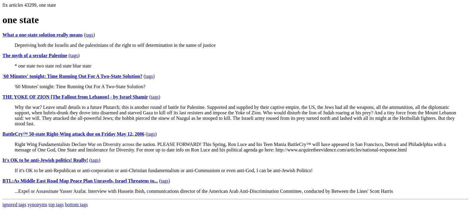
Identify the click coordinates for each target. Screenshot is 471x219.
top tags (56, 204)
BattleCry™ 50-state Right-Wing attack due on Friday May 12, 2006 (73, 134)
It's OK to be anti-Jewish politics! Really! (45, 160)
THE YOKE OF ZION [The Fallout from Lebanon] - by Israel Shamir (75, 96)
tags (89, 34)
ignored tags (14, 204)
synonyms (37, 204)
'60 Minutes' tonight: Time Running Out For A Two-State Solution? (72, 76)
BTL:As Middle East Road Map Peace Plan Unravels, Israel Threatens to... (80, 180)
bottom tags (76, 204)
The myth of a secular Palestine (34, 55)
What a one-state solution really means (42, 34)
